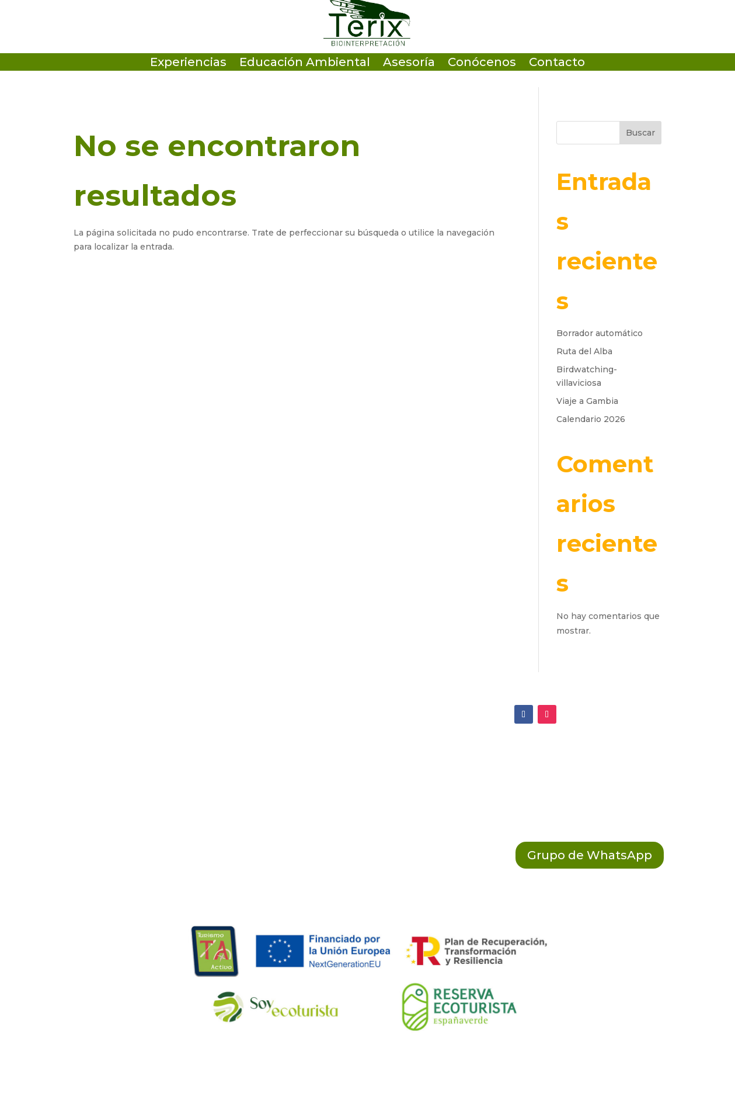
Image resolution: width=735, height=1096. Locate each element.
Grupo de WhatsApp (589, 855)
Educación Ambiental (304, 63)
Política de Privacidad (334, 759)
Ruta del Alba (584, 351)
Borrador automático (599, 333)
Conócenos (482, 63)
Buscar (640, 132)
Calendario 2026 (590, 419)
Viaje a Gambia (587, 401)
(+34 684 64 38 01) (107, 785)
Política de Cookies (327, 784)
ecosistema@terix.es (114, 761)
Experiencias (188, 63)
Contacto (557, 63)
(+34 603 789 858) (106, 809)
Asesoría (409, 63)
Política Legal (312, 809)
